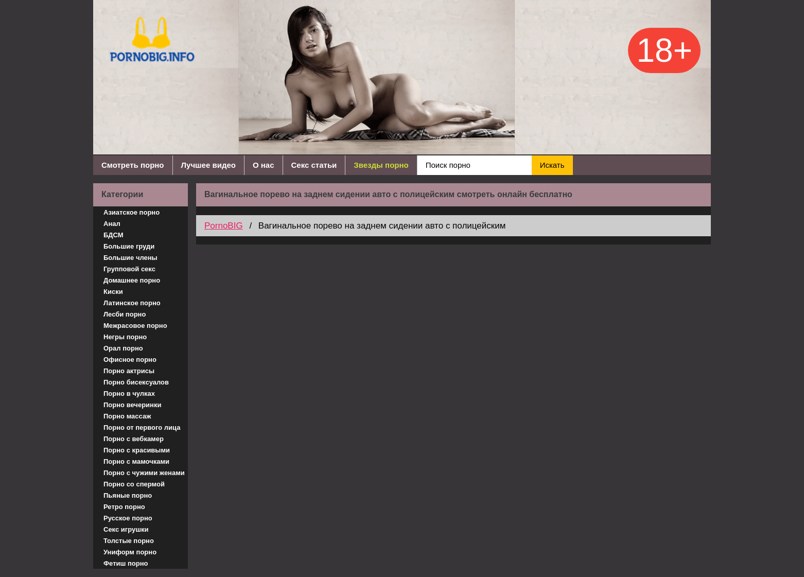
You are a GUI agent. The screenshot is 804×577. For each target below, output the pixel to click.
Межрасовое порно (135, 325)
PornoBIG (223, 226)
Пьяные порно (127, 495)
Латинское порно (132, 303)
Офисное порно (129, 359)
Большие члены (130, 257)
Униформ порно (129, 552)
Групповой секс (129, 269)
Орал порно (123, 348)
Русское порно (127, 518)
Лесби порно (124, 314)
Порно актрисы (128, 371)
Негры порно (125, 337)
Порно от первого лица (141, 427)
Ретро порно (124, 507)
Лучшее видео (208, 165)
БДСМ (113, 235)
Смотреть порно (132, 165)
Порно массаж (127, 416)
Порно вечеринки (132, 405)
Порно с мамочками (136, 461)
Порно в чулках (129, 393)
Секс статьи (314, 165)
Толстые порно (128, 541)
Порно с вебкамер (133, 439)
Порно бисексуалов (136, 382)
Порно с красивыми (136, 450)
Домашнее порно (131, 280)
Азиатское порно (131, 212)
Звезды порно (381, 165)
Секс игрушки (126, 529)
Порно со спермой (134, 484)
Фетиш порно (125, 563)
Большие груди (128, 246)
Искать (552, 165)
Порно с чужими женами (144, 473)
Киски (113, 291)
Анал (111, 224)
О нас (263, 165)
